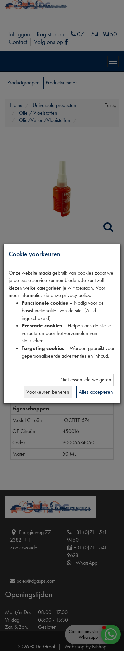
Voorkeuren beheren (47, 391)
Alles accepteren (96, 391)
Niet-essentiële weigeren (85, 379)
